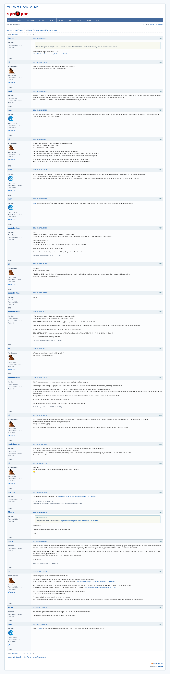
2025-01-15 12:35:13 (40, 199)
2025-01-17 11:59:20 (40, 378)
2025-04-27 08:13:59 (40, 624)
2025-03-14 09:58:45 (40, 492)
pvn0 (10, 91)
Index (9, 20)
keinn (10, 607)
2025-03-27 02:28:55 (40, 607)
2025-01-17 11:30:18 (40, 228)
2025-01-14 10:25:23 (40, 110)
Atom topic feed (158, 663)
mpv (10, 110)
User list (60, 20)
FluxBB (160, 666)
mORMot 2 (19, 30)
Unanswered (159, 24)
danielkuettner (14, 228)
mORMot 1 (41, 20)
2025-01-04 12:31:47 (40, 38)
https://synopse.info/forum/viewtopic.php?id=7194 (100, 587)
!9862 (41, 628)
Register (89, 20)
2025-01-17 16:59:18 (40, 444)
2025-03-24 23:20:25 (40, 541)
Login (97, 20)
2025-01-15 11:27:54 (40, 170)
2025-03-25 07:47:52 (40, 571)
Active (152, 24)
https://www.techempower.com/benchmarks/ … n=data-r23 (77, 496)
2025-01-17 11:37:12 (40, 293)
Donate (50, 20)
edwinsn (11, 492)
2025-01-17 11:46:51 (40, 349)
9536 (34, 203)
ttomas (11, 38)
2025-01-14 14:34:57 (40, 139)
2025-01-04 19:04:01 (40, 91)
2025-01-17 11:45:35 (40, 312)
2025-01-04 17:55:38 (40, 62)
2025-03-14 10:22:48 (40, 512)
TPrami (11, 512)
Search (79, 20)
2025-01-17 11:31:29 (40, 264)
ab (9, 62)
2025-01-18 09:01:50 (40, 463)
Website (12, 83)
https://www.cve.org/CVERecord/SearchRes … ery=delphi (96, 581)
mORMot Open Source (23, 7)
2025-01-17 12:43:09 (40, 415)
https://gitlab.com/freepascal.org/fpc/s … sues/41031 (50, 54)
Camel (10, 541)
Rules (69, 20)
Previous (15, 34)
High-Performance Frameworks (42, 30)
